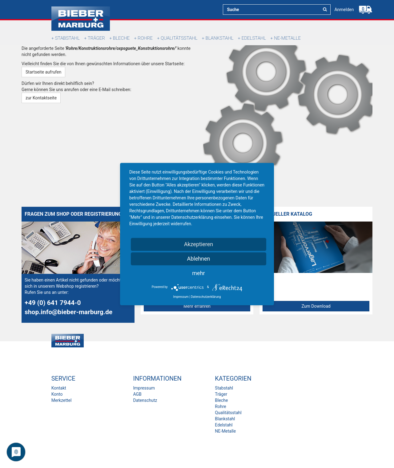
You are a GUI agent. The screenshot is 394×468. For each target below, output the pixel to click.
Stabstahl (67, 38)
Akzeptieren (198, 244)
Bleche (121, 38)
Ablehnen (198, 258)
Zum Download (316, 306)
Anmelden (344, 9)
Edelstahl (254, 38)
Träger (96, 38)
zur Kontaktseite (41, 97)
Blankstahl (220, 38)
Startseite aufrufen (43, 72)
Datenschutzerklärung (206, 296)
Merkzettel (61, 400)
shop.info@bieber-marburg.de (68, 312)
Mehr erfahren (197, 306)
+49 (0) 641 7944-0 (53, 302)
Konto (57, 394)
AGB (137, 394)
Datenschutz (145, 400)
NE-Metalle (287, 38)
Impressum (144, 388)
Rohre (145, 38)
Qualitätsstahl (179, 38)
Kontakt (58, 388)
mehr (198, 273)
